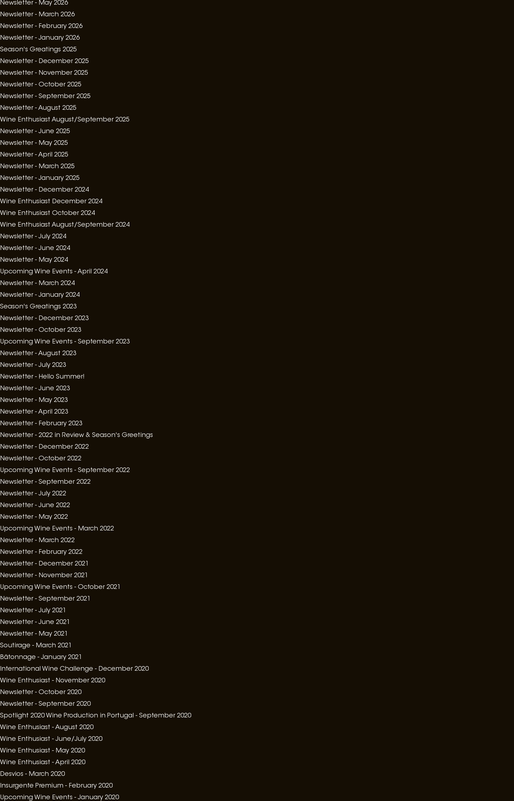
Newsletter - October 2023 (40, 330)
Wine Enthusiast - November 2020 (52, 681)
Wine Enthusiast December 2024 (51, 202)
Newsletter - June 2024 (35, 248)
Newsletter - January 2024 (40, 295)
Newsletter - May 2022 (34, 517)
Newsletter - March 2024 (37, 283)
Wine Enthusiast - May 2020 (42, 751)
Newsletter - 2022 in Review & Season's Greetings (76, 435)
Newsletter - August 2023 (38, 354)
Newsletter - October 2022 (40, 459)
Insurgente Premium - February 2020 (56, 786)
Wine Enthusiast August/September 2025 (65, 120)
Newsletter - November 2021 (44, 576)
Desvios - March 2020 (32, 774)
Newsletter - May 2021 (34, 634)
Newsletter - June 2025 (35, 132)
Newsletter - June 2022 (35, 505)
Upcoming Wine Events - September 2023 (65, 342)
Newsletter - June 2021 (35, 622)
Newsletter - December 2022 (44, 447)
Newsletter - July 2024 (33, 237)
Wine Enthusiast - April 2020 (42, 763)
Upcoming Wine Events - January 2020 (59, 798)
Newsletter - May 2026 (34, 3)
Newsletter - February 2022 (41, 552)
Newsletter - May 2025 (34, 143)
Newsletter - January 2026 (40, 38)
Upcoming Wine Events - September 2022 (65, 470)
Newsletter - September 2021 (45, 599)
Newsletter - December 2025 (44, 61)
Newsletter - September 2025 (45, 96)
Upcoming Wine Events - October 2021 (60, 587)
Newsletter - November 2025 (44, 73)
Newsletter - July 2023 (33, 365)
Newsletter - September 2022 (45, 482)
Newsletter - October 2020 (40, 692)
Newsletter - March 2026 (37, 15)
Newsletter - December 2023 (44, 319)
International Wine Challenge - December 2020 (74, 669)
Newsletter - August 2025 (38, 108)
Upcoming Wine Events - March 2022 (57, 529)
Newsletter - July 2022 (33, 494)
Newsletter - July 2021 (33, 611)
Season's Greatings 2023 (38, 307)
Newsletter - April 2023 (34, 412)
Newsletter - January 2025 (40, 178)
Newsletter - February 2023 (41, 424)
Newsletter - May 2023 (34, 400)
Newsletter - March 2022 (37, 541)
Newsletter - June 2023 (35, 389)
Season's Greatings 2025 (38, 50)
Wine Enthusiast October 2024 (47, 213)
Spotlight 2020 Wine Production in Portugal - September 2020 (95, 716)
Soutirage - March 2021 (36, 646)
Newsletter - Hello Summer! (42, 377)
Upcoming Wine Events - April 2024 (54, 272)
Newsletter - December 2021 (44, 564)
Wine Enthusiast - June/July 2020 (51, 739)
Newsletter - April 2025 (34, 155)
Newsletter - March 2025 (37, 167)
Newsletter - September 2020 (45, 704)
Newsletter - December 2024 (44, 190)
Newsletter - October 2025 (40, 85)
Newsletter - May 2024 (34, 260)
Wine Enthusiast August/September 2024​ (65, 225)
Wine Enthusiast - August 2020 (46, 728)
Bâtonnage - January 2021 (41, 657)
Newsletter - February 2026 (41, 26)
